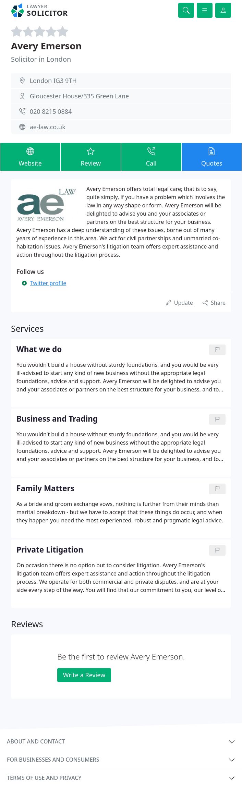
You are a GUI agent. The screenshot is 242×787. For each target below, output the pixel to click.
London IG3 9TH (53, 80)
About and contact (36, 741)
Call (151, 156)
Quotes (212, 156)
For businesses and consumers (53, 759)
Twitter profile (48, 283)
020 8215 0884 (51, 111)
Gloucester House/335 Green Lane (79, 96)
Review (91, 156)
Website (30, 156)
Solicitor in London (41, 59)
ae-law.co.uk (47, 127)
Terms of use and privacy (44, 778)
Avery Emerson (46, 45)
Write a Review (84, 675)
